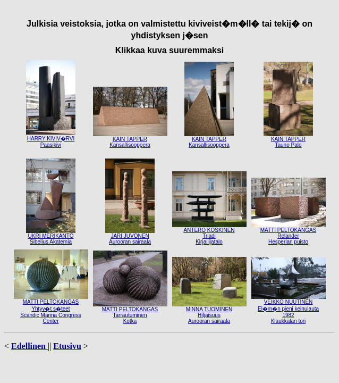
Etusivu (67, 346)
